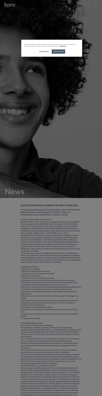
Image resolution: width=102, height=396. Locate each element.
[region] (51, 48)
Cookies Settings (44, 51)
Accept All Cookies (58, 51)
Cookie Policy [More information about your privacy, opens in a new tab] (62, 46)
